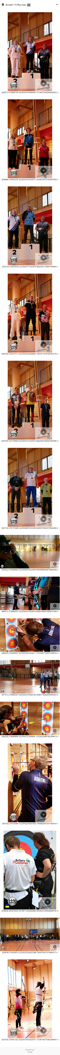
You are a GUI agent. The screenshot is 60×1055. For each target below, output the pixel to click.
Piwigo (30, 1052)
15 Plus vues (20, 4)
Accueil (8, 4)
